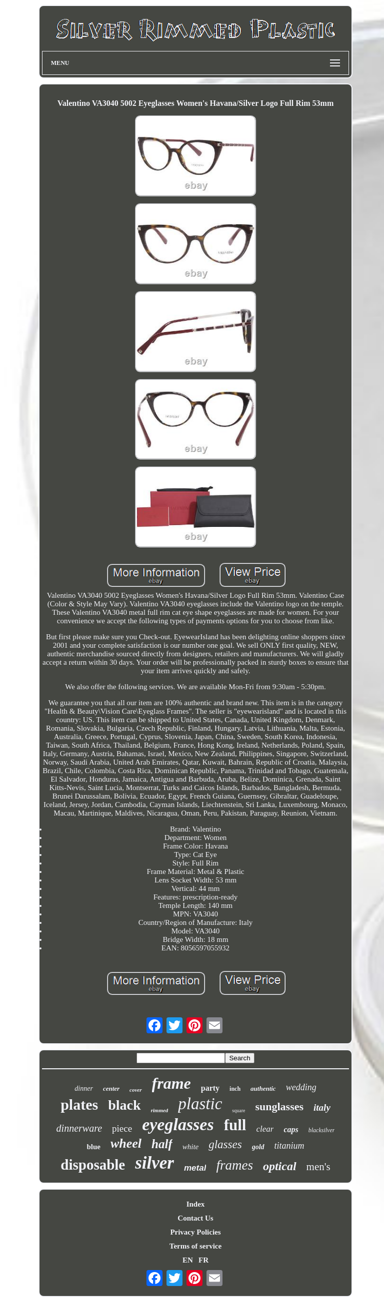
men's (318, 1167)
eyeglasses (178, 1124)
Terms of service (196, 1246)
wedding (301, 1087)
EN (187, 1260)
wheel (126, 1143)
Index (195, 1204)
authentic (263, 1088)
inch (235, 1088)
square (238, 1110)
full (235, 1125)
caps (291, 1129)
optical (279, 1166)
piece (122, 1128)
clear (265, 1129)
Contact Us (195, 1218)
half (162, 1144)
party (210, 1088)
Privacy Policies (195, 1232)
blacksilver (321, 1130)
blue (93, 1147)
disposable (92, 1165)
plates (79, 1104)
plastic (200, 1104)
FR (203, 1260)
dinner (83, 1088)
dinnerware (79, 1128)
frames (234, 1165)
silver (154, 1163)
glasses (225, 1144)
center (111, 1088)
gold (258, 1147)
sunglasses (279, 1106)
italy (322, 1107)
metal (195, 1168)
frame (171, 1083)
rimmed (159, 1110)
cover (136, 1090)
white (190, 1147)
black (124, 1105)
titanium (289, 1146)
